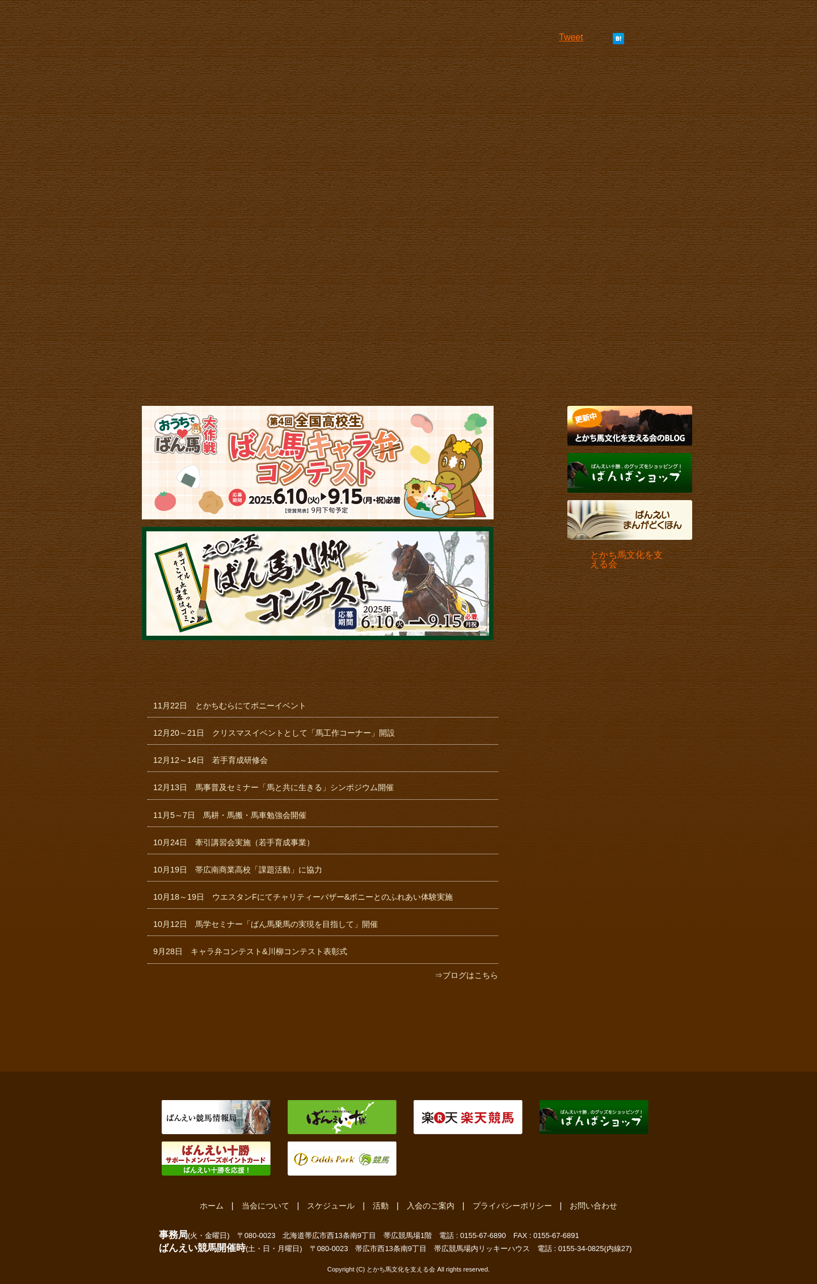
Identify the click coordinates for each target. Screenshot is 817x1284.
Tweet (571, 37)
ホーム (212, 1205)
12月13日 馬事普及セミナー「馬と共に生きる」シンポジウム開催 (273, 787)
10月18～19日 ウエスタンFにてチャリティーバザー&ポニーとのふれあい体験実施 (303, 896)
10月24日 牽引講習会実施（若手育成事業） (233, 842)
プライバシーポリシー (512, 1205)
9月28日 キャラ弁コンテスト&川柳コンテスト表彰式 (250, 951)
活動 (381, 1205)
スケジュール (331, 1205)
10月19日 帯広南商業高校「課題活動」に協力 (237, 869)
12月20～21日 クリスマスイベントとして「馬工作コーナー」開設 (274, 732)
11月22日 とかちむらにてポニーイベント (229, 705)
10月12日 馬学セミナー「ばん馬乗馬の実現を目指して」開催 (265, 924)
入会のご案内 (430, 1205)
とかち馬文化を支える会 (626, 559)
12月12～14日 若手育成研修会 (210, 760)
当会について (265, 1205)
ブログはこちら (470, 975)
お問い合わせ (593, 1205)
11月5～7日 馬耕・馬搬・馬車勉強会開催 (229, 815)
